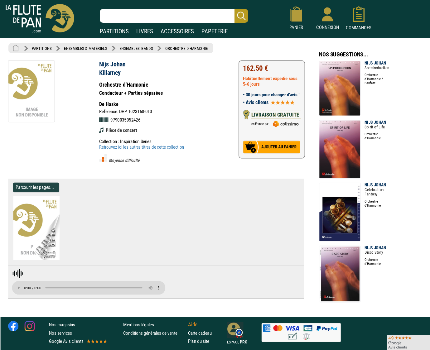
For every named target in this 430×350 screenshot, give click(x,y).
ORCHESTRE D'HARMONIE (186, 48)
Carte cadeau (200, 332)
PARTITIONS (114, 31)
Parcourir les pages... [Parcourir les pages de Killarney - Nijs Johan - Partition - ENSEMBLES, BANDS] (35, 187)
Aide (192, 325)
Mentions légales (138, 324)
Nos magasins (62, 324)
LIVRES (144, 31)
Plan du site (198, 341)
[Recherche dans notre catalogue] (174, 16)
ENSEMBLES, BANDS (136, 48)
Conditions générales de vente (154, 332)
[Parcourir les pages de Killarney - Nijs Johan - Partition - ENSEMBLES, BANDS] (57, 259)
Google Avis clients (77, 341)
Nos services (60, 332)
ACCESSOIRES (177, 31)
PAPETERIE (214, 31)
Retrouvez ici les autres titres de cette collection (141, 147)
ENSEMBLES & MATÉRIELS (85, 48)
